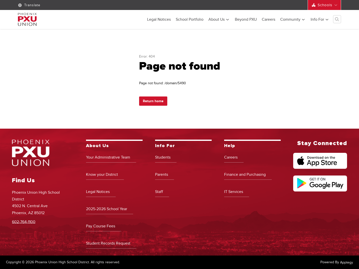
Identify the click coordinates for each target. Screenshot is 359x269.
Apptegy (346, 262)
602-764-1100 (23, 221)
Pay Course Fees (100, 226)
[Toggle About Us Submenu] (227, 19)
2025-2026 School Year (106, 208)
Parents (161, 174)
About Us (216, 19)
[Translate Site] (30, 5)
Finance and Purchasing (245, 174)
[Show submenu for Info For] (317, 19)
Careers (268, 19)
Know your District (102, 174)
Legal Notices (159, 19)
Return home (153, 101)
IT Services (233, 191)
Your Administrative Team (108, 157)
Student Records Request (108, 243)
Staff (159, 191)
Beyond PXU (246, 19)
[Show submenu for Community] (290, 19)
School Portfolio (189, 19)
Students (163, 157)
